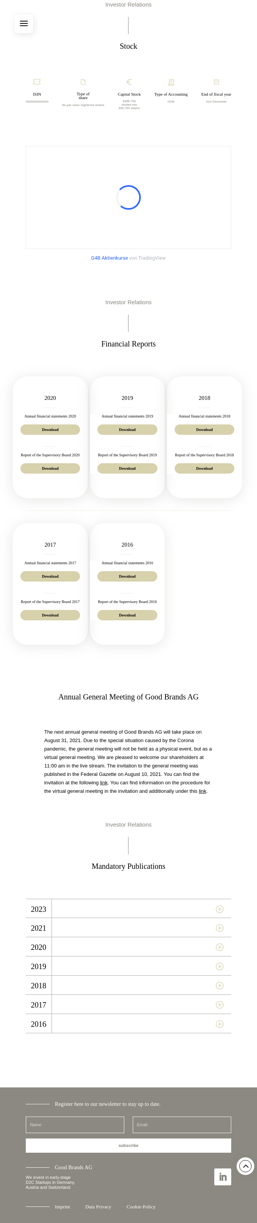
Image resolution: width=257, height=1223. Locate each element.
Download (50, 430)
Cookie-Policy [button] (141, 1207)
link (104, 783)
